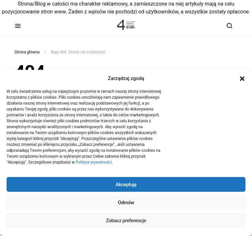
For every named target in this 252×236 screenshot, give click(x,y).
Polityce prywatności (94, 162)
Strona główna (27, 52)
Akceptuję (126, 184)
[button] (242, 78)
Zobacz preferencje (126, 221)
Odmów (126, 203)
